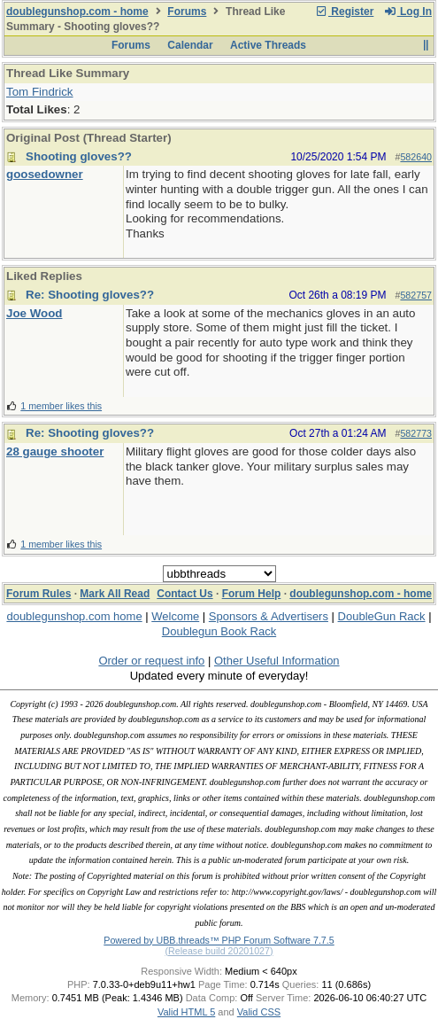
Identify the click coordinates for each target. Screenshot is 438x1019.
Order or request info (151, 660)
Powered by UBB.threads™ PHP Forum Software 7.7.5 (219, 940)
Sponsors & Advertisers (268, 616)
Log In (408, 11)
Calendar (189, 45)
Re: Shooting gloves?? (90, 294)
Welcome (175, 616)
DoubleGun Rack (382, 616)
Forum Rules (38, 593)
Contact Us (184, 593)
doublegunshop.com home (74, 616)
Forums (186, 11)
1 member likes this (61, 406)
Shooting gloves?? (79, 156)
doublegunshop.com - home (77, 11)
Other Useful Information (277, 660)
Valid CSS (258, 1012)
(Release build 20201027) (219, 950)
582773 (416, 433)
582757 (416, 295)
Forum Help (251, 593)
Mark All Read (115, 593)
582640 (416, 157)
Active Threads (268, 45)
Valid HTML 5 (186, 1012)
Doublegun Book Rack (219, 631)
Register (344, 11)
